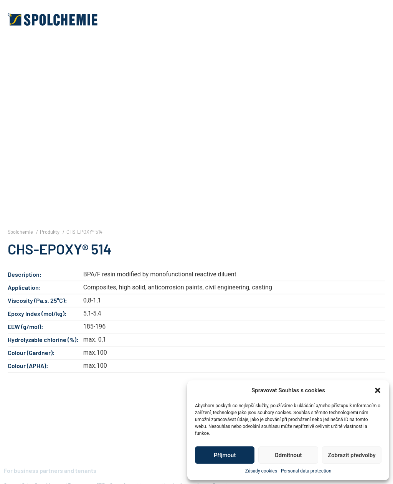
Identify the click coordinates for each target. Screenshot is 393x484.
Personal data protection (306, 471)
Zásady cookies (261, 471)
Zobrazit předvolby (352, 455)
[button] (377, 390)
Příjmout (225, 455)
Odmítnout (288, 455)
